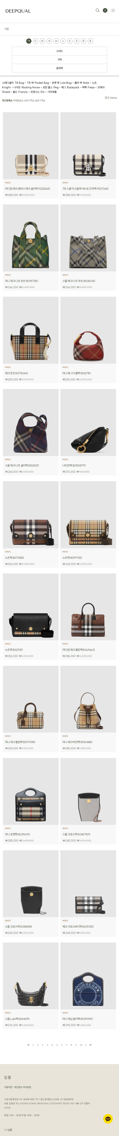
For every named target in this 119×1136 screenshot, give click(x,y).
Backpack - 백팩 (77, 87)
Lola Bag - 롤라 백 (71, 82)
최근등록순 (7, 100)
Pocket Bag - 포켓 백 (47, 82)
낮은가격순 (29, 100)
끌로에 (59, 68)
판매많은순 (18, 100)
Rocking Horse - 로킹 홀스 (37, 87)
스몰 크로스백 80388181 (18, 926)
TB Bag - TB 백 (24, 82)
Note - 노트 (90, 82)
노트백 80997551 (72, 558)
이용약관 (8, 1087)
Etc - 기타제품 (49, 92)
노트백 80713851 (14, 558)
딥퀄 (7, 1077)
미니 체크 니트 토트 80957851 (21, 281)
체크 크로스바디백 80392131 (77, 926)
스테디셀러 (7, 82)
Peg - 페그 (59, 87)
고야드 (59, 51)
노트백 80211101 (14, 650)
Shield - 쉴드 (9, 92)
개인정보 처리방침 (22, 1087)
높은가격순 (40, 100)
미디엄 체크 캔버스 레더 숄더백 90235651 (27, 189)
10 (81, 1045)
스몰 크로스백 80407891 (76, 834)
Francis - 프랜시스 (29, 92)
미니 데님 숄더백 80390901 (77, 1019)
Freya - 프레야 (96, 87)
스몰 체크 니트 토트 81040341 (78, 281)
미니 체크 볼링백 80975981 (20, 742)
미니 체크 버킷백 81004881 (77, 742)
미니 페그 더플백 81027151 (76, 373)
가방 (6, 29)
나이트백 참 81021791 (73, 465)
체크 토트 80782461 (16, 373)
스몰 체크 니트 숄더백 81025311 (22, 465)
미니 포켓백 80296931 (17, 834)
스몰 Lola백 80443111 (17, 1019)
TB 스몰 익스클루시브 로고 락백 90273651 (85, 189)
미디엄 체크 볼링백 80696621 (78, 650)
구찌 (59, 59)
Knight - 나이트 (11, 87)
